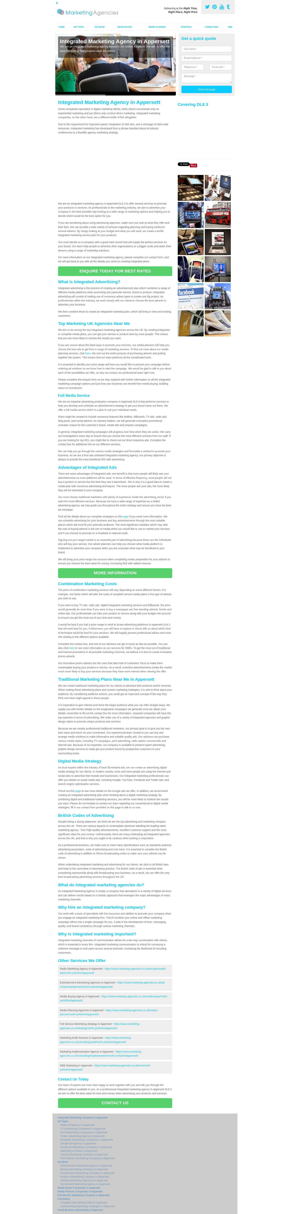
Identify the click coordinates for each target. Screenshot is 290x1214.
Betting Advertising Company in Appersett (84, 1169)
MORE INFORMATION (115, 573)
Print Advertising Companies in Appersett (83, 1132)
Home (62, 27)
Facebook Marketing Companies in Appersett (86, 1147)
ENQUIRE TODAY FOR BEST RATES (115, 271)
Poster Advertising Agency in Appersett (82, 1136)
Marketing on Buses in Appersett (79, 1150)
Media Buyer (124, 27)
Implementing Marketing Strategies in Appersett (87, 1206)
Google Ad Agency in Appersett (78, 1143)
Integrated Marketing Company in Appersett (82, 1117)
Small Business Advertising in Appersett (80, 1209)
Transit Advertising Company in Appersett (84, 1154)
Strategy (186, 27)
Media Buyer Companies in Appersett (79, 1187)
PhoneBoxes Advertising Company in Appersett (87, 1158)
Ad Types (79, 27)
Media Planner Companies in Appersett (80, 1191)
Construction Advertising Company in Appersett (87, 1173)
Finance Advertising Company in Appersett (84, 1176)
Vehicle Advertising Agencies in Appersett (84, 1180)
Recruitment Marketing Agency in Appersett (85, 1184)
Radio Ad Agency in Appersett (77, 1124)
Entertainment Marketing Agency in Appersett (86, 1165)
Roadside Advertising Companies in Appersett (86, 1139)
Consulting (211, 27)
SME (230, 27)
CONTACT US (115, 1103)
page (126, 516)
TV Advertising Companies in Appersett (82, 1128)
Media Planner (157, 27)
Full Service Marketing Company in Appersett (83, 1195)
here (87, 353)
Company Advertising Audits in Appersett (83, 1202)
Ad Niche (100, 27)
